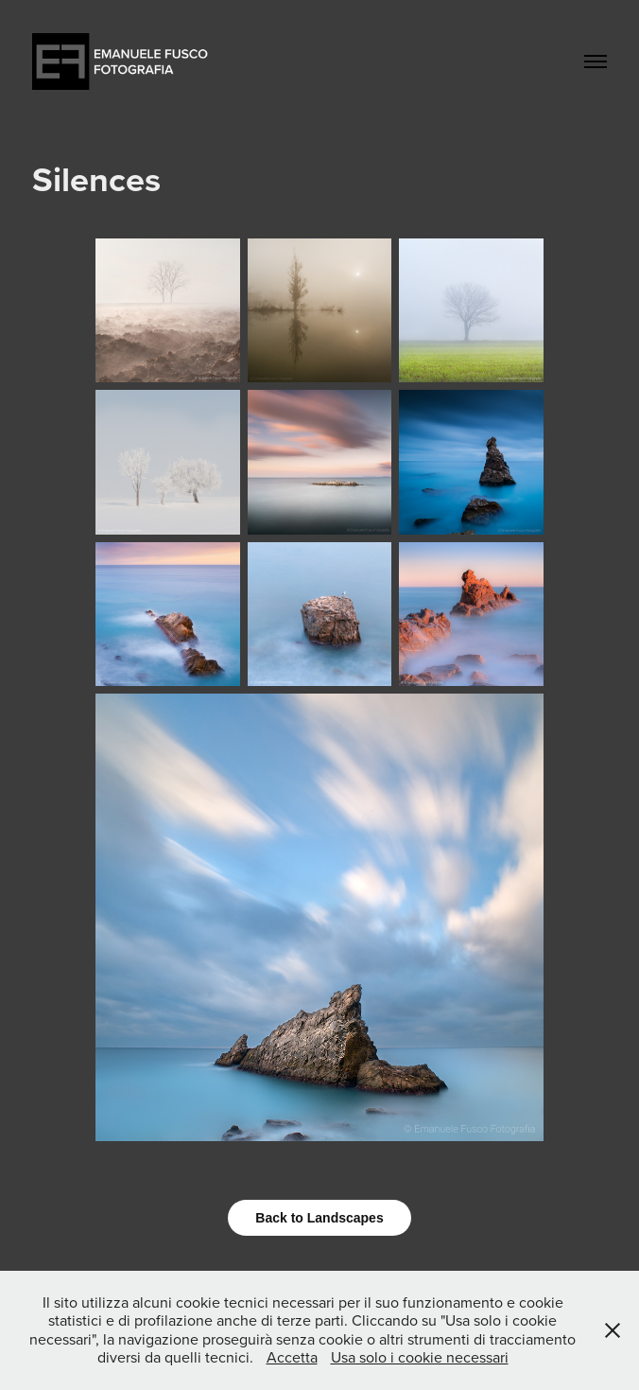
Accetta (292, 1356)
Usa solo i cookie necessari (420, 1356)
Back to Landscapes (319, 1217)
